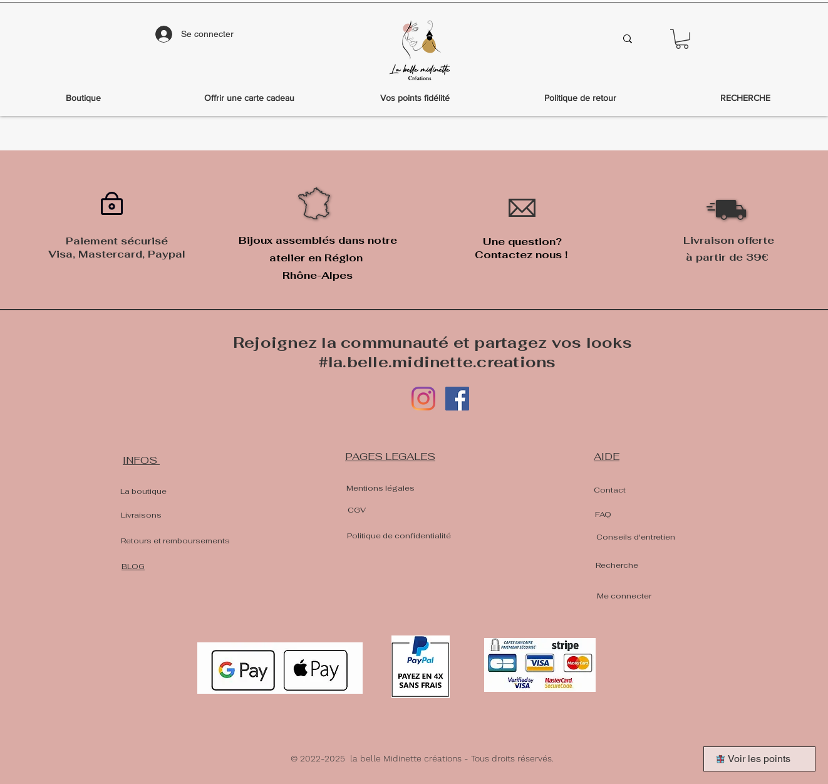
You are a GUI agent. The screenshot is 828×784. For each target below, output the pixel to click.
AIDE (606, 456)
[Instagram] (423, 398)
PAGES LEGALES (390, 456)
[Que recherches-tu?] (551, 38)
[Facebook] (457, 398)
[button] (682, 39)
